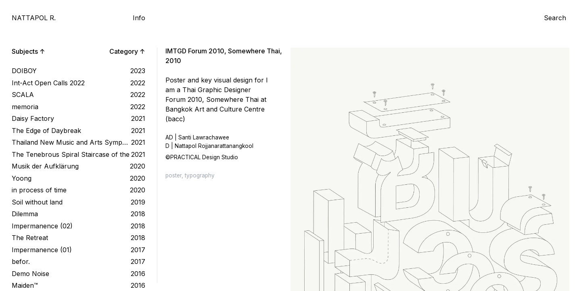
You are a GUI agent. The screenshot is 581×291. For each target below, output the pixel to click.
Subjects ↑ (28, 51)
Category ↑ (127, 51)
